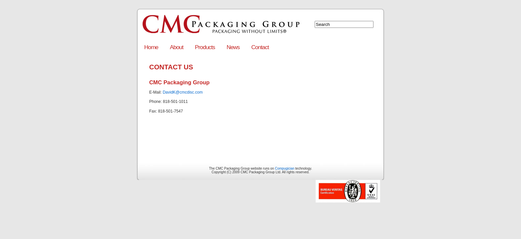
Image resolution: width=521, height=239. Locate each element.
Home (151, 47)
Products (205, 47)
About (176, 47)
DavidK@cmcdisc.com (183, 92)
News (233, 47)
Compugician (284, 168)
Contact (260, 47)
